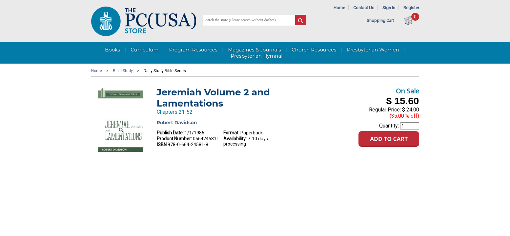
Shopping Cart (380, 20)
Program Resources (193, 50)
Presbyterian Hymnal (257, 56)
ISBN (162, 144)
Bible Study (123, 71)
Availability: (235, 138)
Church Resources (314, 50)
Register (411, 7)
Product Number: (174, 138)
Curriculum (144, 50)
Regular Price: (385, 110)
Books (112, 50)
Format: (231, 132)
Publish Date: (170, 132)
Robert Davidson (177, 123)
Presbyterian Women (373, 50)
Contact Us (363, 7)
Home (339, 7)
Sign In (388, 7)
